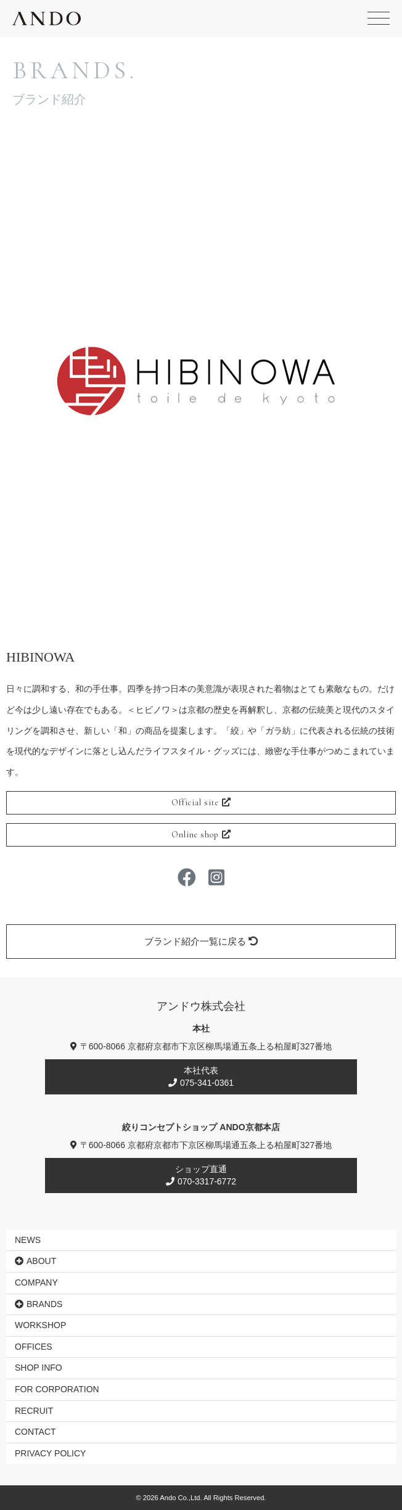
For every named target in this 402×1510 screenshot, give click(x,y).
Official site (201, 802)
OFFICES (33, 1347)
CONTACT (35, 1432)
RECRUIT (34, 1411)
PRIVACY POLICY (50, 1453)
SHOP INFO (38, 1368)
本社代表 (201, 1076)
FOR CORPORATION (57, 1389)
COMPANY (36, 1282)
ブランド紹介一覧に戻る (201, 941)
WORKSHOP (40, 1325)
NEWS (28, 1240)
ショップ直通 (201, 1175)
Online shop (201, 834)
